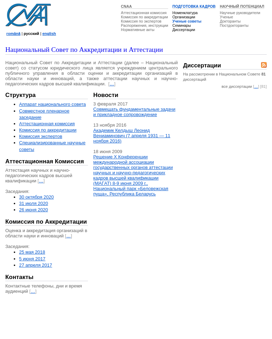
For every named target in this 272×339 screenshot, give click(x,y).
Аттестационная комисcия (47, 123)
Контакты (19, 277)
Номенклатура (185, 13)
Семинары (181, 25)
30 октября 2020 (36, 197)
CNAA (126, 6)
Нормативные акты (137, 30)
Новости (105, 95)
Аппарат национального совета (52, 104)
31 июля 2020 (33, 203)
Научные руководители (240, 13)
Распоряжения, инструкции (144, 25)
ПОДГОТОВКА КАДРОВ (193, 6)
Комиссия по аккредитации (144, 17)
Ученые (226, 17)
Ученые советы (186, 21)
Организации (183, 17)
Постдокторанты (234, 25)
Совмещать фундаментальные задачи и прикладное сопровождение (134, 112)
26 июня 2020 (33, 209)
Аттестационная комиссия (143, 13)
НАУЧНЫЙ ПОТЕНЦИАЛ (242, 6)
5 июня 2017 (32, 258)
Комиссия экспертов (40, 136)
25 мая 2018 (32, 252)
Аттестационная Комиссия (44, 161)
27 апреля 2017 (35, 265)
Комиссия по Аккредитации (46, 221)
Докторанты (230, 21)
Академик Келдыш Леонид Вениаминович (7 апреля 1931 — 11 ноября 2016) (131, 136)
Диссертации (183, 30)
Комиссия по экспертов (141, 21)
